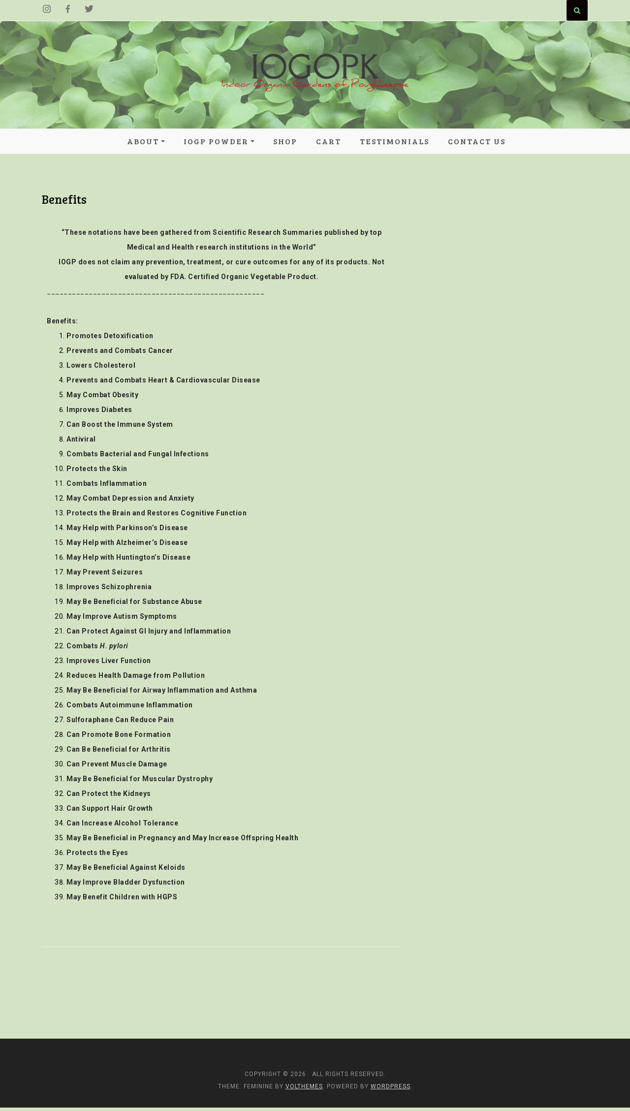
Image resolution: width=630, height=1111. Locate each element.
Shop (285, 141)
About (143, 141)
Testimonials (394, 141)
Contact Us (476, 141)
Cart (328, 141)
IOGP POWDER (216, 141)
